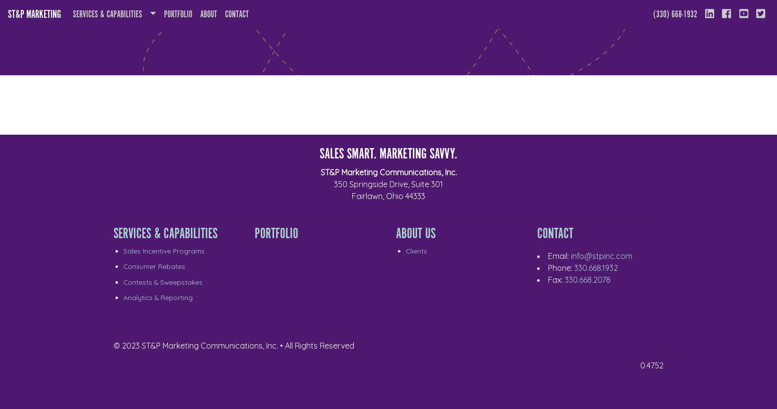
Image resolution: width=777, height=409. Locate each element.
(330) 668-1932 (675, 14)
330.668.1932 (596, 268)
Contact (237, 14)
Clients (416, 251)
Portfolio (178, 14)
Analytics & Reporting (158, 297)
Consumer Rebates (154, 266)
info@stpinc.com (601, 256)
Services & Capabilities (107, 14)
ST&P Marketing (34, 14)
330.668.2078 (587, 280)
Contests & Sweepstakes (163, 282)
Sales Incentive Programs (164, 251)
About (210, 13)
